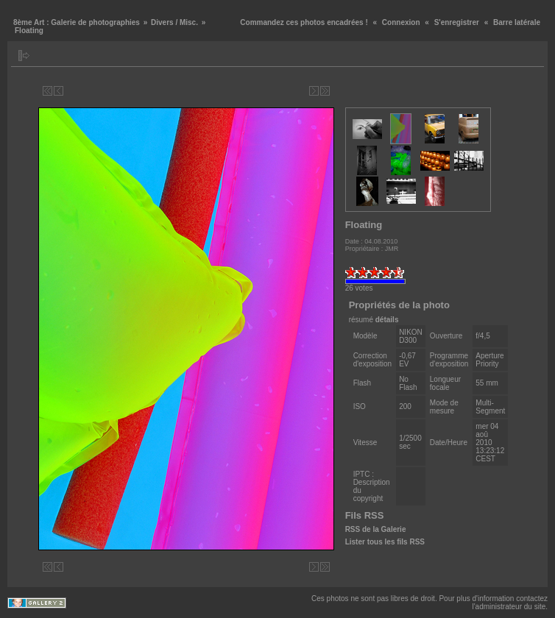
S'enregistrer (456, 22)
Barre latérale (516, 22)
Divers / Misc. (174, 22)
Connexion (401, 22)
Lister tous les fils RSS (385, 542)
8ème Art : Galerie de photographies (76, 22)
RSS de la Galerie (375, 529)
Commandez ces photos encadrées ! (303, 22)
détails (387, 320)
